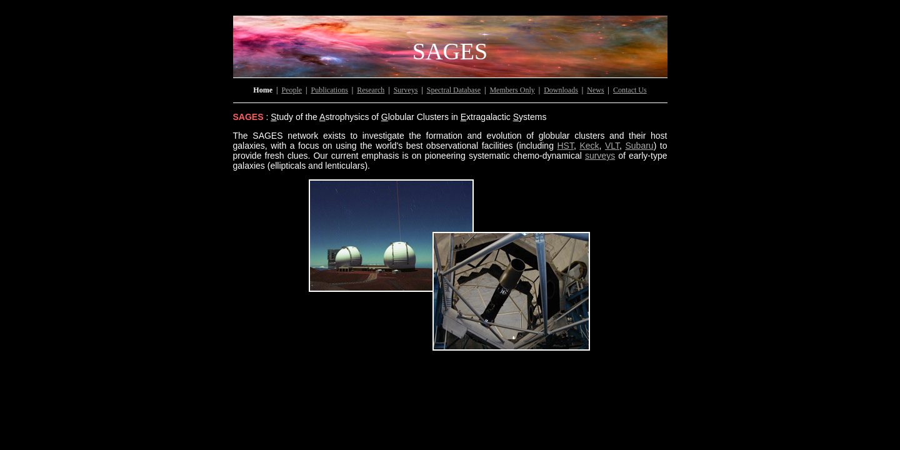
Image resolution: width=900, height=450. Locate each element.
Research (370, 90)
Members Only (511, 90)
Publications (329, 90)
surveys (600, 156)
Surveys (406, 90)
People (291, 90)
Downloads (561, 90)
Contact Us (630, 90)
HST (565, 146)
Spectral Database (454, 90)
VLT (612, 146)
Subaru (639, 146)
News (595, 90)
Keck (589, 146)
